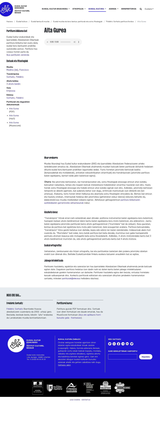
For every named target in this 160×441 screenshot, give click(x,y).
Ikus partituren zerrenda (18, 55)
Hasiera (10, 22)
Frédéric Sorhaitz (15, 303)
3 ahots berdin (13, 84)
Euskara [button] (148, 9)
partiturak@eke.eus (71, 278)
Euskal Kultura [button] (96, 9)
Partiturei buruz (64, 303)
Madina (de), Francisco (18, 70)
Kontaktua (86, 400)
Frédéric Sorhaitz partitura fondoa (120, 22)
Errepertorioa (128, 9)
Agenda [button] (113, 9)
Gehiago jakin (64, 365)
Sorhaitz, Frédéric (15, 77)
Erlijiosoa (11, 91)
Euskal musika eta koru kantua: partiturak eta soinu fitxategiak (77, 22)
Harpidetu (146, 357)
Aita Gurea (14, 109)
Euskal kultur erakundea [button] (55, 9)
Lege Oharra (75, 400)
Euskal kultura (21, 22)
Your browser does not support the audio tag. (63, 42)
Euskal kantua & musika (40, 22)
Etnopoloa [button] (78, 9)
